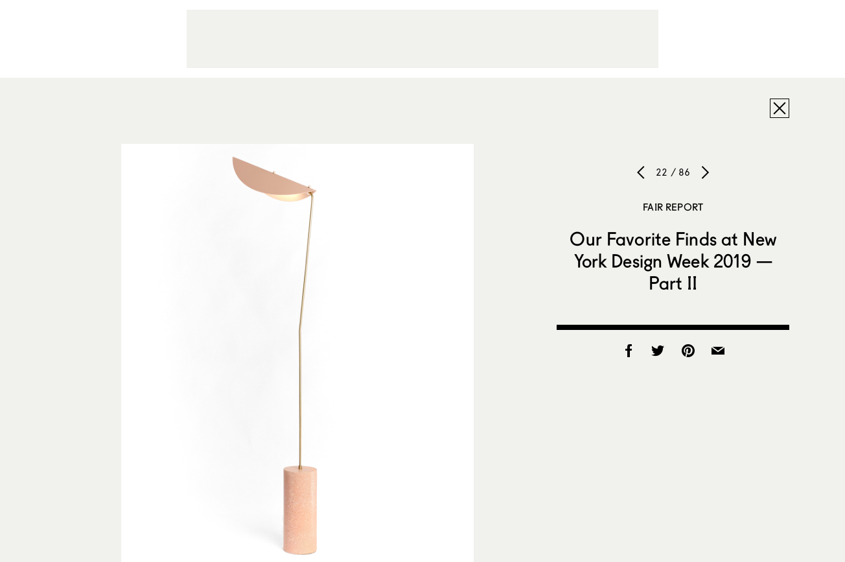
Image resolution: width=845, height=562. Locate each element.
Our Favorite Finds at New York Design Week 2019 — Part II (673, 261)
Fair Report (673, 207)
